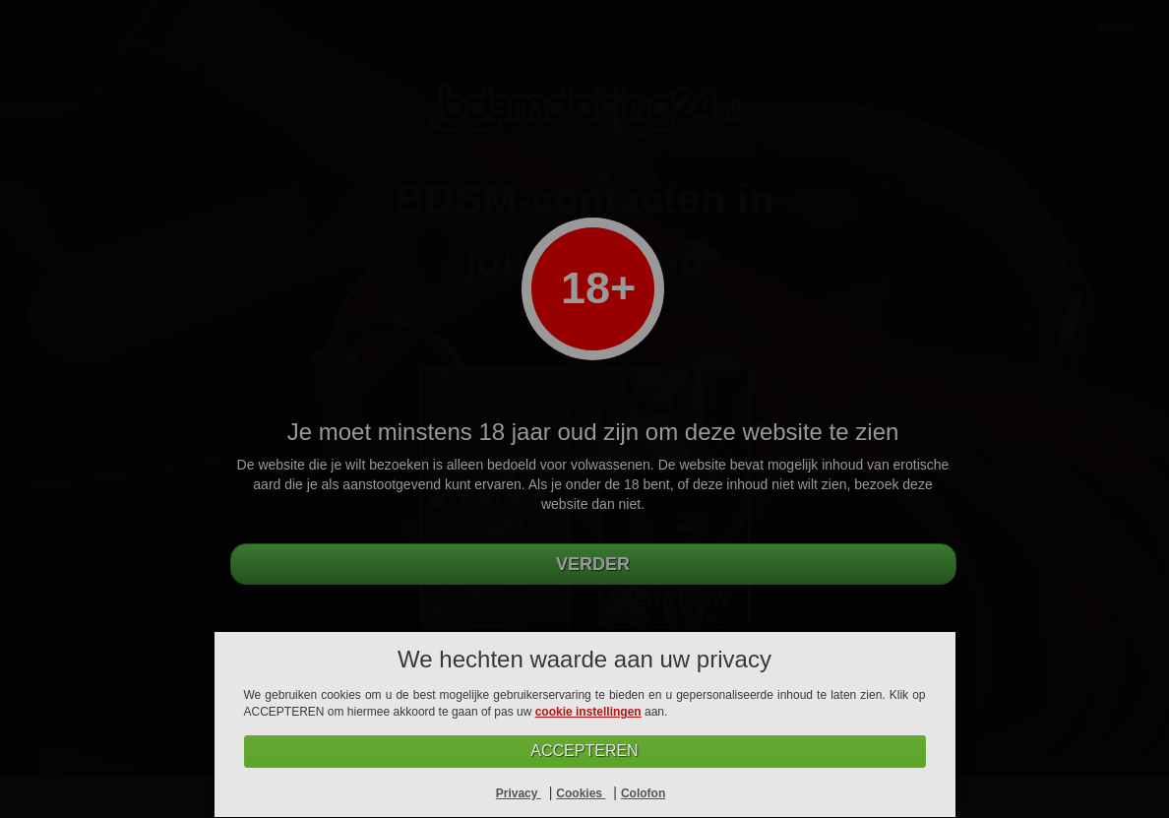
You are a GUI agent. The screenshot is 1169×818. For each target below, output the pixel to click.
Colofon (643, 793)
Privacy (518, 793)
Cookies (580, 793)
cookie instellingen (588, 712)
